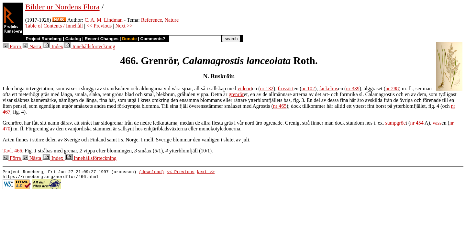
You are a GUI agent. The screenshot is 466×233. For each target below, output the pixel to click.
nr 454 (416, 123)
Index (52, 46)
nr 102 (308, 88)
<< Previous (99, 25)
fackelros (328, 88)
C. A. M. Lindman (104, 20)
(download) (151, 172)
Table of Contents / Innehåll (54, 25)
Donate (129, 38)
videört (245, 88)
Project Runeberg (43, 38)
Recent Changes (101, 38)
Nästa (32, 46)
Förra (12, 46)
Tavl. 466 (12, 150)
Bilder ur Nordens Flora (62, 7)
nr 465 (279, 106)
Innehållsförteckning (89, 46)
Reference (151, 20)
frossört (286, 88)
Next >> (124, 25)
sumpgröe (395, 123)
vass (437, 123)
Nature (172, 20)
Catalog (73, 38)
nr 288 (392, 88)
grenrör (236, 94)
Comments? (152, 38)
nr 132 (266, 88)
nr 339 (352, 88)
